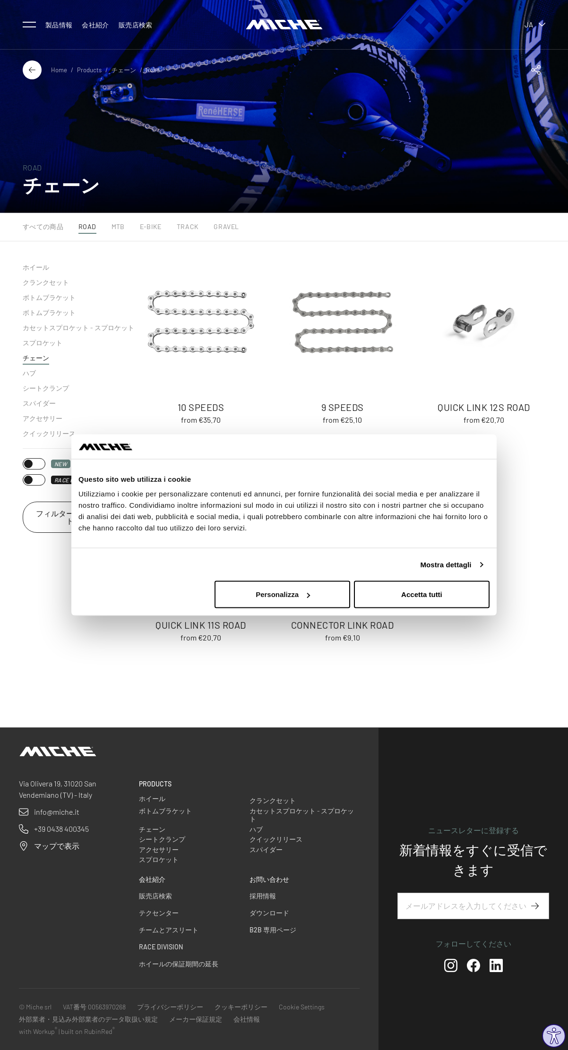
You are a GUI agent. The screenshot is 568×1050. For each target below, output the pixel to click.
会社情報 (246, 1019)
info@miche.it (56, 811)
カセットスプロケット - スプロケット (78, 328)
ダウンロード (269, 913)
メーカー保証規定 (195, 1019)
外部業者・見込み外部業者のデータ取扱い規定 (88, 1019)
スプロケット (42, 343)
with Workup (38, 1031)
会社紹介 (95, 25)
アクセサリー (42, 418)
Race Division (161, 947)
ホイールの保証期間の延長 (178, 964)
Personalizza (283, 594)
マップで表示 (56, 845)
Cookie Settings (302, 1007)
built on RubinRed (88, 1031)
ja (535, 24)
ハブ (29, 373)
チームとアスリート (168, 930)
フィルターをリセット (70, 517)
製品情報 (58, 25)
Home (59, 70)
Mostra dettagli (445, 564)
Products (89, 70)
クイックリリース (49, 433)
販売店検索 (136, 25)
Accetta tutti (421, 594)
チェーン (124, 70)
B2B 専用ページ (273, 930)
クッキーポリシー (241, 1007)
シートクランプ (46, 388)
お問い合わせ (269, 879)
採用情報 (263, 896)
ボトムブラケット (49, 297)
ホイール (36, 267)
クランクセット (46, 282)
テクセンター (159, 913)
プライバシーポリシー (170, 1007)
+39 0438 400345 (61, 828)
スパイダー (39, 403)
